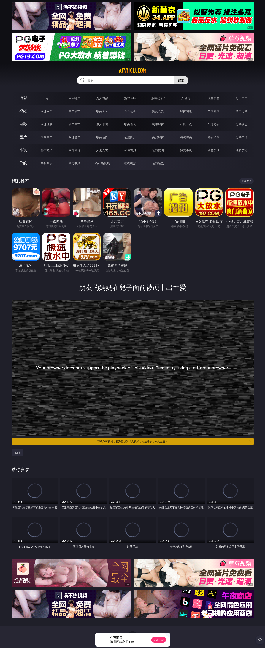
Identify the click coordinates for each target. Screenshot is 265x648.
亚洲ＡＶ (47, 111)
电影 (23, 124)
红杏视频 (130, 163)
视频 (23, 110)
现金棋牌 (214, 98)
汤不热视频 (102, 163)
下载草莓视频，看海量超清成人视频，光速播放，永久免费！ (174, 441)
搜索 (181, 80)
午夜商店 (47, 163)
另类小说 (186, 150)
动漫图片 (130, 137)
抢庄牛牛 (241, 98)
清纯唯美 (186, 137)
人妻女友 (102, 150)
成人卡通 (102, 124)
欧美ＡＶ (102, 111)
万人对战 (102, 98)
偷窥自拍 (47, 137)
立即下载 (158, 639)
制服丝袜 (158, 124)
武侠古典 (130, 150)
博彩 (23, 97)
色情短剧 (158, 163)
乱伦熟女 (214, 124)
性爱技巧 (241, 150)
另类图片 (241, 137)
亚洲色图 (74, 137)
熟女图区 (214, 137)
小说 (23, 150)
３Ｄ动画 (130, 111)
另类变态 (241, 124)
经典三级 (186, 124)
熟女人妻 (158, 111)
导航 (23, 163)
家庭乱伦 (74, 150)
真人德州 (74, 98)
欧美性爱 (130, 124)
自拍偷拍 (74, 111)
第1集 (17, 452)
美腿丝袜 (158, 137)
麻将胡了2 (158, 98)
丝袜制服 (186, 111)
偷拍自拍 (74, 124)
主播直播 (214, 111)
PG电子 (47, 98)
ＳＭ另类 (241, 111)
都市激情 (47, 150)
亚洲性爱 (47, 124)
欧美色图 (102, 137)
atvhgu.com (133, 70)
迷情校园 (158, 150)
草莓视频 (74, 163)
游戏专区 (130, 98)
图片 (23, 137)
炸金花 (185, 98)
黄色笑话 (214, 150)
